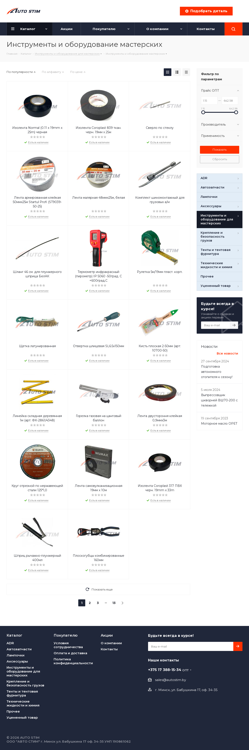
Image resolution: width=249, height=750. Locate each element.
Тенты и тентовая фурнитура (22, 693)
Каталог (14, 635)
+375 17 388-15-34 (168, 670)
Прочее (13, 711)
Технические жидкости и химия (23, 703)
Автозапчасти (19, 649)
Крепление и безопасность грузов (25, 683)
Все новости (227, 353)
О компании (111, 643)
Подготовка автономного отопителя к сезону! (216, 372)
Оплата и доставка (70, 653)
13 (114, 603)
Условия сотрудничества (68, 645)
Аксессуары (17, 661)
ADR (10, 643)
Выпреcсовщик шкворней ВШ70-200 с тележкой (219, 400)
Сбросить (219, 159)
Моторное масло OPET (219, 423)
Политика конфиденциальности (73, 661)
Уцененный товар (22, 717)
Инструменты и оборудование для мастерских (23, 671)
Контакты (109, 649)
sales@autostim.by (170, 680)
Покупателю (66, 635)
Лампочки (15, 655)
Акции (107, 635)
